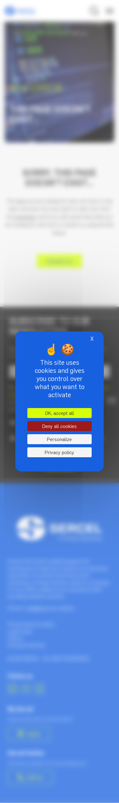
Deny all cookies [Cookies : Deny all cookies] (59, 426)
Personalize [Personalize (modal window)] (59, 439)
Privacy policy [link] (59, 452)
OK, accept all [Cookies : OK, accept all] (59, 413)
